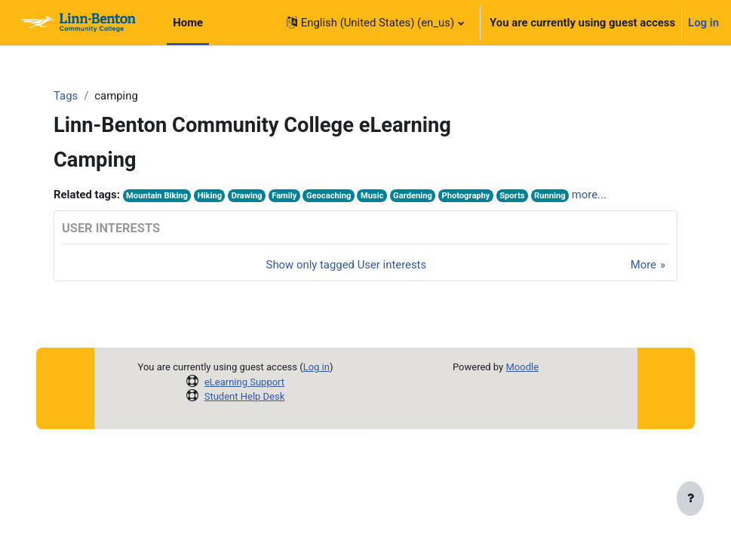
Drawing (247, 196)
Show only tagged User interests (346, 265)
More (643, 265)
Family (284, 196)
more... (589, 194)
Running (549, 196)
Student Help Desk (244, 396)
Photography (465, 196)
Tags (66, 96)
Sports (511, 196)
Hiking (210, 196)
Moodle (522, 367)
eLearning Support (244, 382)
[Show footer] (690, 499)
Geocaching (328, 196)
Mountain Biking (157, 196)
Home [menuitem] (188, 22)
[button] (375, 22)
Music (372, 196)
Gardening (412, 196)
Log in (703, 22)
